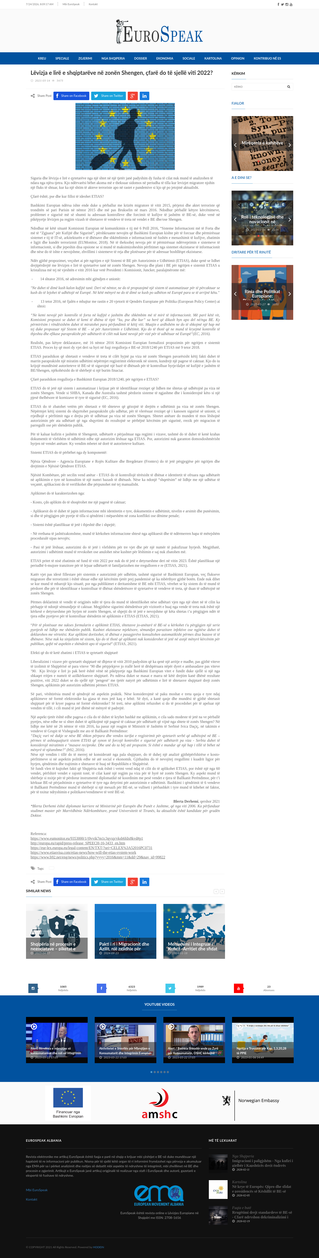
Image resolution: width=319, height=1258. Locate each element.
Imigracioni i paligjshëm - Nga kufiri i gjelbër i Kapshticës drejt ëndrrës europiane (262, 1164)
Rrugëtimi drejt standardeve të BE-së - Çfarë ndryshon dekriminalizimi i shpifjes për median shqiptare (262, 1216)
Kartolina (213, 57)
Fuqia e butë (241, 1207)
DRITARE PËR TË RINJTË (251, 251)
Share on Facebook (71, 881)
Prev (235, 142)
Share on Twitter (108, 881)
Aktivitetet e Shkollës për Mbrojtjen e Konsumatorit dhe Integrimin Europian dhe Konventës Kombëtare (125, 1052)
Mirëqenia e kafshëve (262, 142)
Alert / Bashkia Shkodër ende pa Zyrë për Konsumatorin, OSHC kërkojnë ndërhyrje (193, 1052)
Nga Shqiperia (113, 57)
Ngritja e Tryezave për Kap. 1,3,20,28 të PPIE (261, 1050)
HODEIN (98, 1246)
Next (289, 142)
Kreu (42, 57)
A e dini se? (241, 176)
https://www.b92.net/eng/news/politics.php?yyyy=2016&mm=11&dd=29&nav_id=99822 (98, 856)
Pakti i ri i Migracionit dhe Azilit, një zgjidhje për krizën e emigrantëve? (124, 948)
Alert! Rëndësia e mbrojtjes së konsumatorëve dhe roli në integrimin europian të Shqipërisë (56, 1052)
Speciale (62, 57)
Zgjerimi (85, 57)
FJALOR (238, 102)
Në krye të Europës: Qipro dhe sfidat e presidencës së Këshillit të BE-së (261, 1188)
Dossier (140, 57)
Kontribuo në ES (267, 57)
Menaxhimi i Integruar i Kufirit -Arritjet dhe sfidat (193, 945)
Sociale (189, 57)
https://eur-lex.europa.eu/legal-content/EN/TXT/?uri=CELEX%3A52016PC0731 (92, 847)
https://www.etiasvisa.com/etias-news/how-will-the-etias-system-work (83, 852)
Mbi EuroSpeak (71, 4)
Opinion (237, 57)
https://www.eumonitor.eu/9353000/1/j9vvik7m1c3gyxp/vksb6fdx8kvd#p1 (87, 837)
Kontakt (93, 4)
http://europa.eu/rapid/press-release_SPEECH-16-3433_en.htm (78, 842)
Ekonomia (164, 57)
